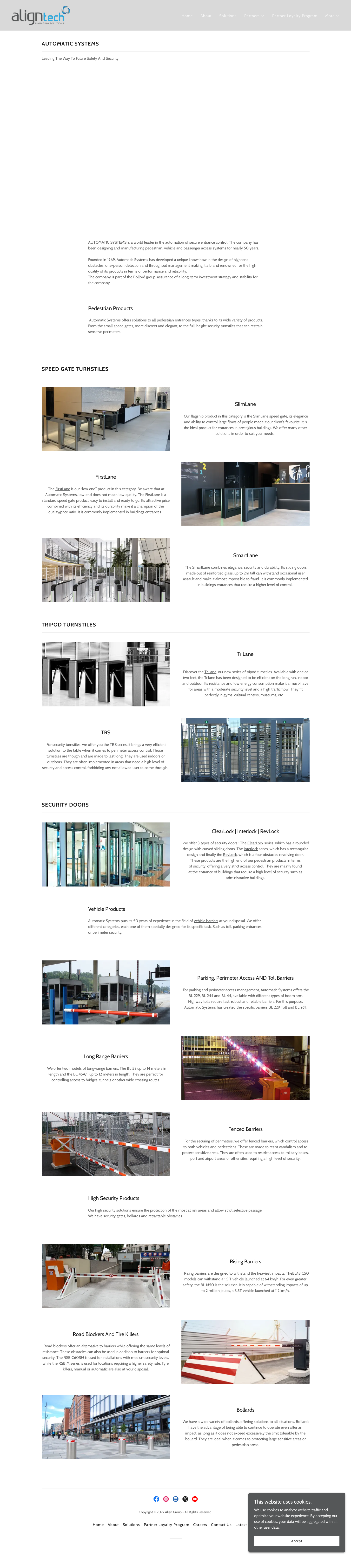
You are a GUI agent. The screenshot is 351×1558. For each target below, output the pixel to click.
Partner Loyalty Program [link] (295, 15)
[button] (254, 16)
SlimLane (260, 416)
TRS (113, 744)
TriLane (210, 672)
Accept (297, 1540)
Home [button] (98, 1524)
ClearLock (255, 843)
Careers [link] (200, 1524)
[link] (41, 15)
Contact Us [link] (221, 1524)
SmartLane (201, 567)
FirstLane (62, 489)
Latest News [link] (247, 1524)
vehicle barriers (206, 921)
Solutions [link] (228, 15)
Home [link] (187, 15)
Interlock (251, 849)
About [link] (206, 15)
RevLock (230, 854)
